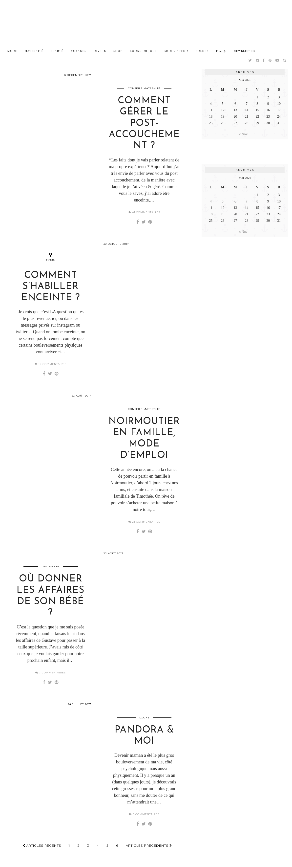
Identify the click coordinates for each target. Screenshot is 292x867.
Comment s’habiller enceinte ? (50, 288)
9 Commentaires (144, 817)
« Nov (243, 134)
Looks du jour (143, 51)
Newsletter (245, 51)
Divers (100, 51)
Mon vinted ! (176, 51)
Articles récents (42, 848)
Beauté (57, 51)
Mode (12, 51)
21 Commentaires (144, 523)
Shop (118, 51)
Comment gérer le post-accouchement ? (144, 124)
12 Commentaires (50, 365)
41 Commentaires (144, 212)
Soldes (202, 51)
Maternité (34, 51)
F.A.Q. (221, 51)
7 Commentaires (50, 674)
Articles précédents (149, 848)
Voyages (78, 51)
